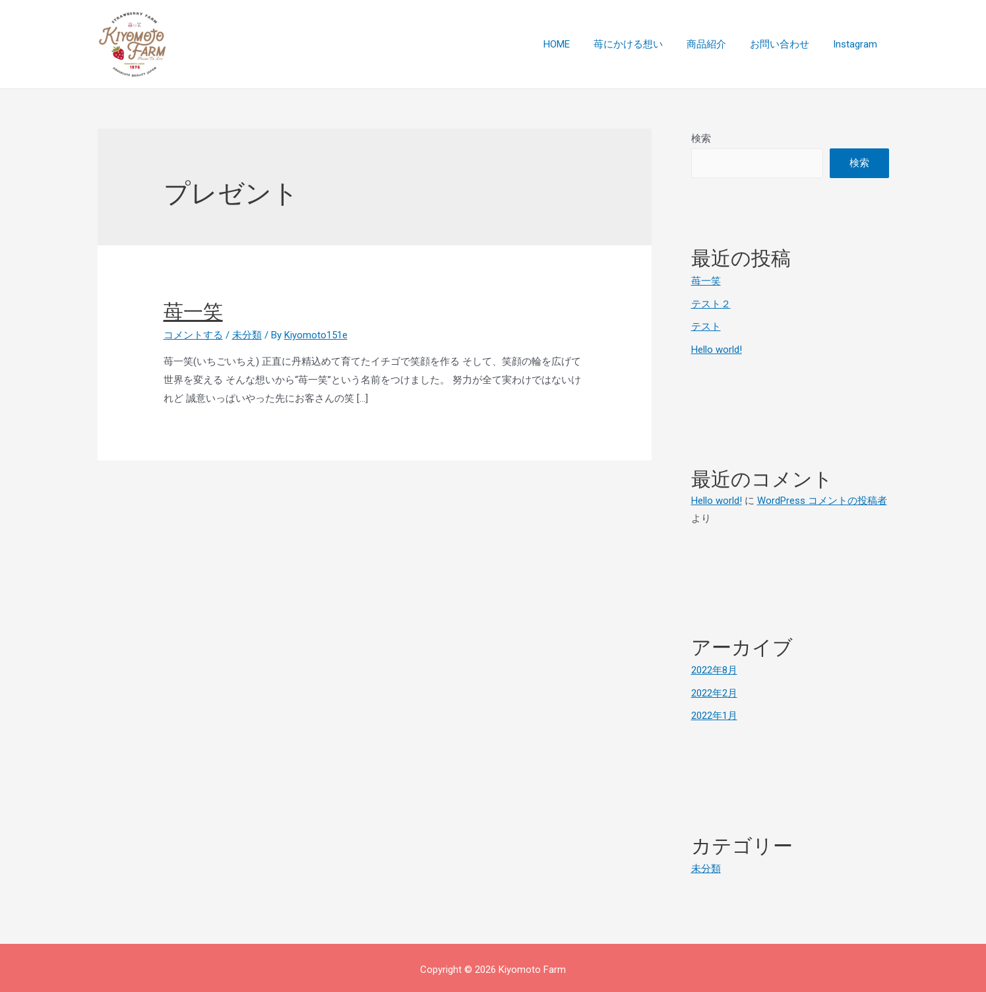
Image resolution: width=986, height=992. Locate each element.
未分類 (247, 335)
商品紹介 (716, 44)
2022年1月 (714, 713)
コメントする (193, 335)
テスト (706, 326)
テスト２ (711, 303)
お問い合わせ (785, 44)
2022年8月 (714, 668)
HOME (574, 44)
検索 (701, 138)
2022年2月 (714, 691)
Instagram (857, 44)
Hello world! (716, 348)
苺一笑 (193, 311)
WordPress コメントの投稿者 (822, 499)
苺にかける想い (642, 44)
